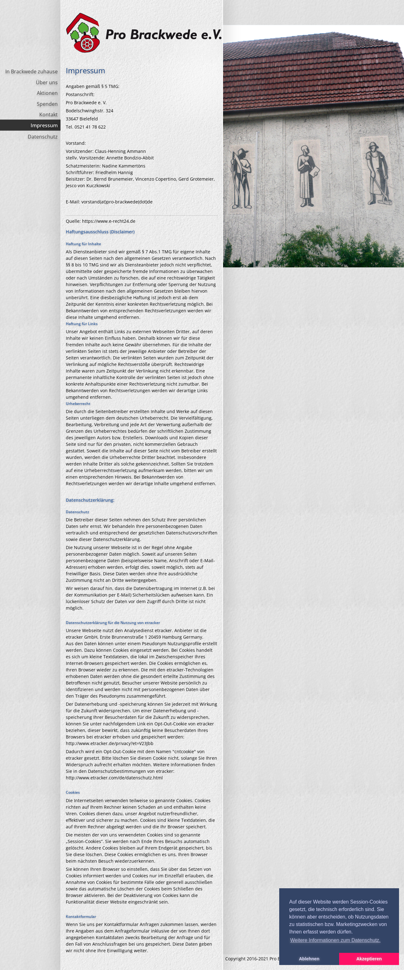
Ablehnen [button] (309, 958)
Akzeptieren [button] (369, 958)
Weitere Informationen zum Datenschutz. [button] (335, 940)
